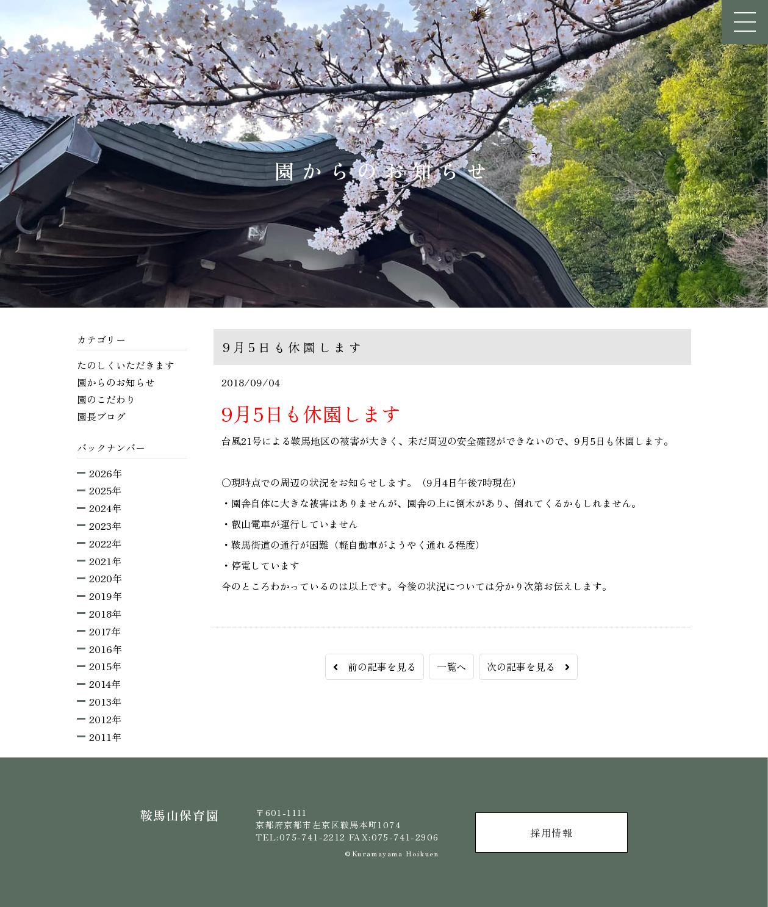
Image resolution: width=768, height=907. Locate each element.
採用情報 (551, 832)
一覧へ (451, 666)
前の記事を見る (374, 666)
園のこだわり (106, 399)
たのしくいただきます (125, 365)
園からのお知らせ (116, 382)
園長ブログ (101, 416)
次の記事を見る (528, 666)
